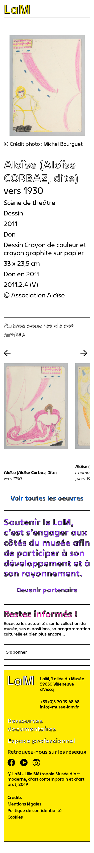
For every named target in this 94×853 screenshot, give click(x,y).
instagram (36, 762)
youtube (24, 762)
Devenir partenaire (47, 590)
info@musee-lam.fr (59, 706)
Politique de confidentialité (35, 810)
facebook (11, 762)
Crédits (15, 797)
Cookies (15, 817)
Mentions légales (24, 803)
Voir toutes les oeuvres (47, 498)
